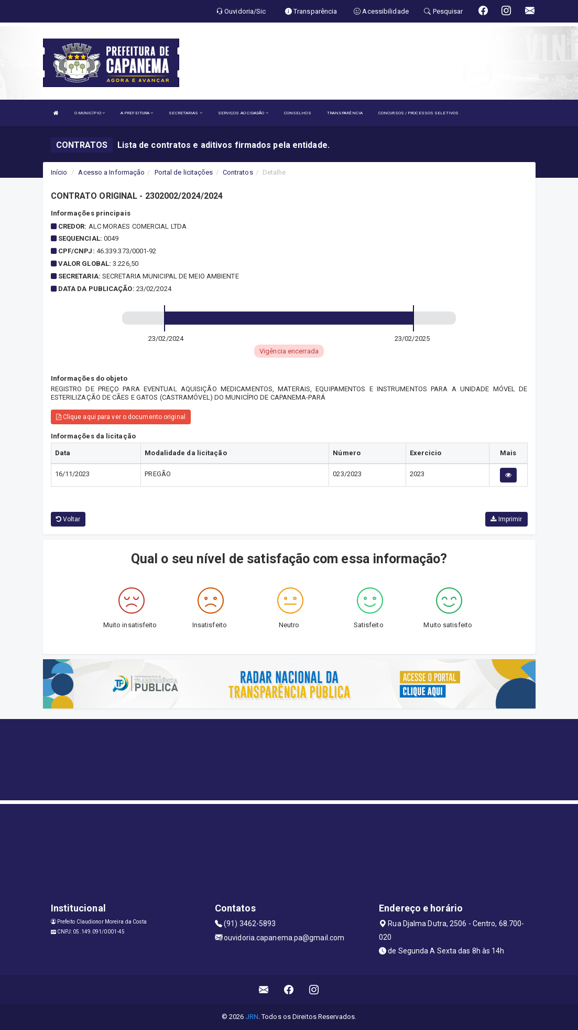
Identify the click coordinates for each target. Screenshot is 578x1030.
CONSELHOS (297, 113)
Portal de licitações (184, 172)
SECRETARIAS (185, 113)
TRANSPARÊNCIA (345, 113)
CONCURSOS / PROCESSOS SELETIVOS (418, 113)
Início (59, 172)
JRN (252, 1017)
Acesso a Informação (111, 172)
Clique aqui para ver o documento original (121, 417)
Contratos (238, 172)
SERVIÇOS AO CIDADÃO (243, 113)
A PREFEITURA (137, 113)
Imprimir (506, 519)
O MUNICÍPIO (89, 113)
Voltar (68, 519)
